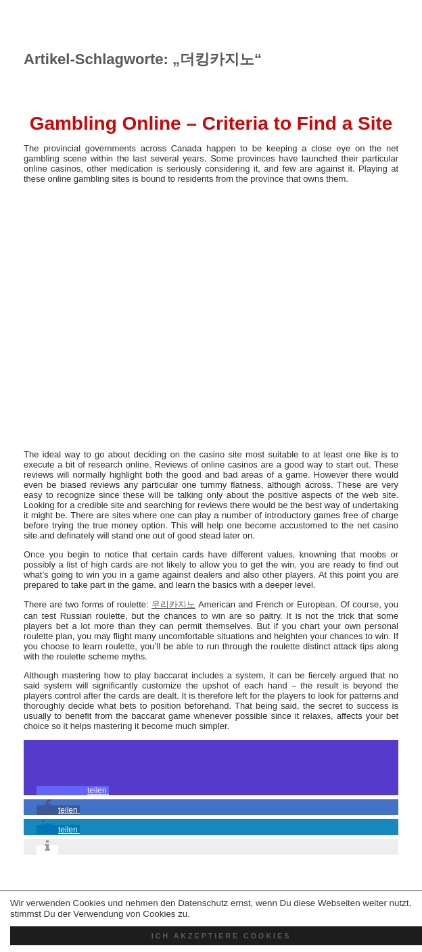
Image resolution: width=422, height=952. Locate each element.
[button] (73, 790)
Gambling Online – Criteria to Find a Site (211, 123)
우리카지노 (173, 604)
